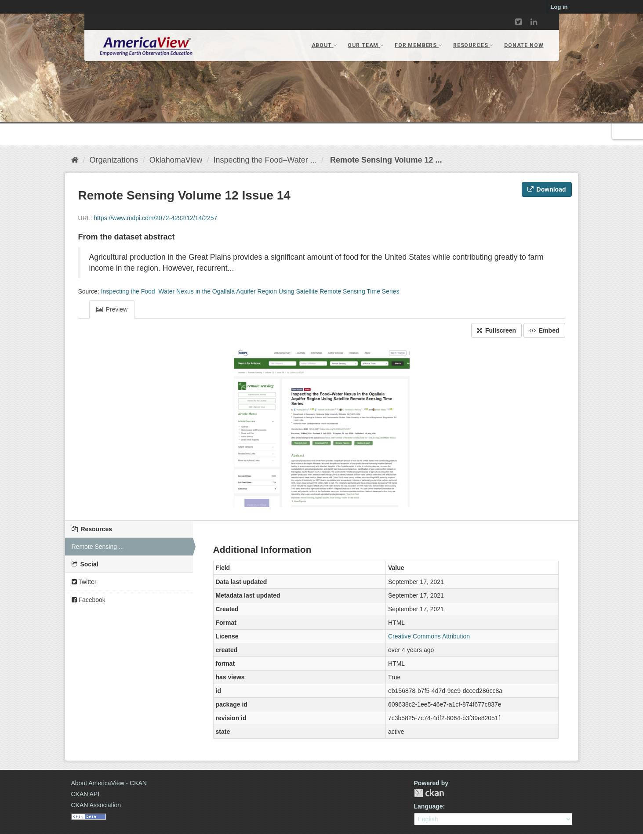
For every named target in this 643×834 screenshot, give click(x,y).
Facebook (88, 599)
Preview (112, 309)
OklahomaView (176, 160)
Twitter (84, 581)
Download (546, 189)
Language (428, 806)
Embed (544, 330)
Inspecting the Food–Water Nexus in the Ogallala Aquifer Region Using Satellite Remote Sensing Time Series (250, 291)
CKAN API (85, 794)
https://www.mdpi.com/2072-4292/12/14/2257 (155, 217)
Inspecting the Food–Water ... (264, 160)
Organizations (114, 160)
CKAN (429, 793)
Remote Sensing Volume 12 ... (385, 160)
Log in (559, 7)
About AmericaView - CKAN (109, 783)
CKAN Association (96, 805)
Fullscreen (496, 330)
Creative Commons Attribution (429, 636)
